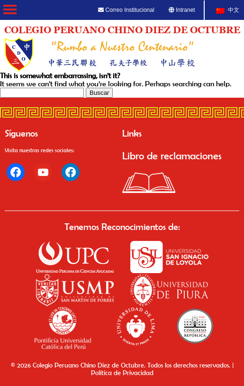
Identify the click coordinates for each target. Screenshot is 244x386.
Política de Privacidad (122, 373)
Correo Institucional (126, 10)
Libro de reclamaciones (172, 155)
